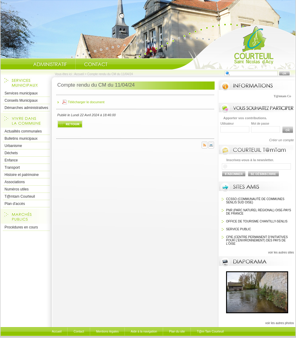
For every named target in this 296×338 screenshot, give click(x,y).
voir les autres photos (279, 323)
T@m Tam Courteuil (210, 331)
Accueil (233, 47)
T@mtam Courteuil (20, 196)
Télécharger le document (86, 102)
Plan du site (177, 331)
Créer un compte (281, 140)
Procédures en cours (21, 227)
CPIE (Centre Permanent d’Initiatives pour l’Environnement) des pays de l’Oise (257, 240)
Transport (12, 167)
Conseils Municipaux (21, 100)
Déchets (11, 153)
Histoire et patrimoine (22, 175)
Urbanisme (13, 146)
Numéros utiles (17, 189)
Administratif (50, 64)
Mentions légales (107, 331)
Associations (15, 182)
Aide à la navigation (144, 331)
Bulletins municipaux (21, 138)
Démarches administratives (26, 108)
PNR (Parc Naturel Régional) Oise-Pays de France (258, 212)
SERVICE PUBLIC (238, 229)
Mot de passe (260, 123)
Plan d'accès (15, 204)
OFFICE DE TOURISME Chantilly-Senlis (257, 221)
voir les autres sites (281, 252)
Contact (96, 64)
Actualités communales (23, 131)
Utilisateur (227, 123)
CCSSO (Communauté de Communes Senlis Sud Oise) (255, 200)
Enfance (11, 160)
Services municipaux (21, 93)
